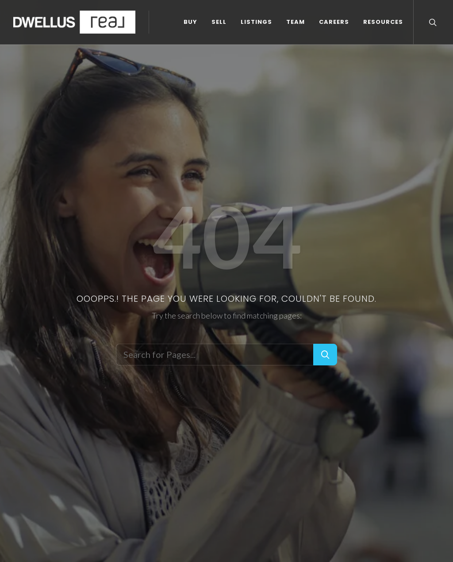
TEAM (132, 55)
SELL (55, 55)
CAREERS (170, 55)
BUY (27, 55)
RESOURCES (219, 55)
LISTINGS (92, 55)
